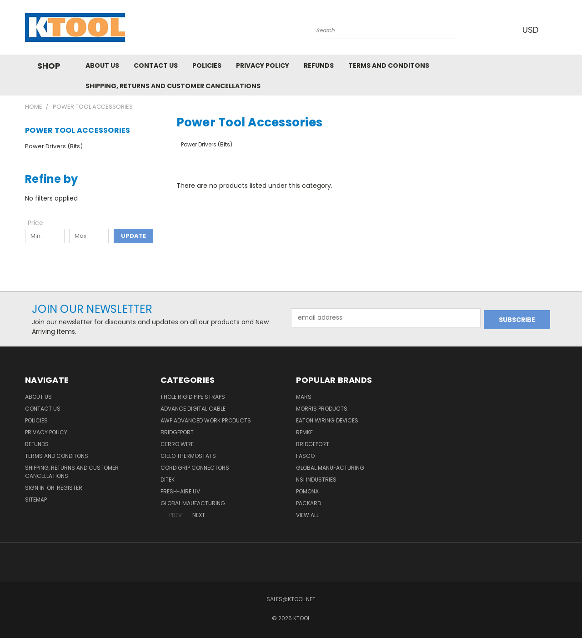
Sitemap (36, 499)
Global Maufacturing (193, 503)
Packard (308, 503)
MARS (303, 397)
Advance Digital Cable (193, 408)
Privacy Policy (262, 65)
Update (133, 235)
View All (307, 515)
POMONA (307, 491)
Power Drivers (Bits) (54, 146)
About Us (102, 65)
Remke (304, 432)
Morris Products (321, 408)
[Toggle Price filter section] (40, 223)
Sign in (35, 488)
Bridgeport (177, 432)
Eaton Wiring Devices (327, 420)
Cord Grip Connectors (195, 468)
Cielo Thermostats (188, 456)
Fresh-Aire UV (180, 491)
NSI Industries (316, 479)
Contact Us (156, 65)
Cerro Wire (177, 444)
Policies (206, 65)
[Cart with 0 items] (554, 29)
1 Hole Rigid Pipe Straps (193, 397)
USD (531, 29)
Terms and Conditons (388, 65)
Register (69, 488)
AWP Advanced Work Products (206, 420)
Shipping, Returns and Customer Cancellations (173, 85)
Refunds (319, 65)
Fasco (305, 456)
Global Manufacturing (330, 468)
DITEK (168, 479)
